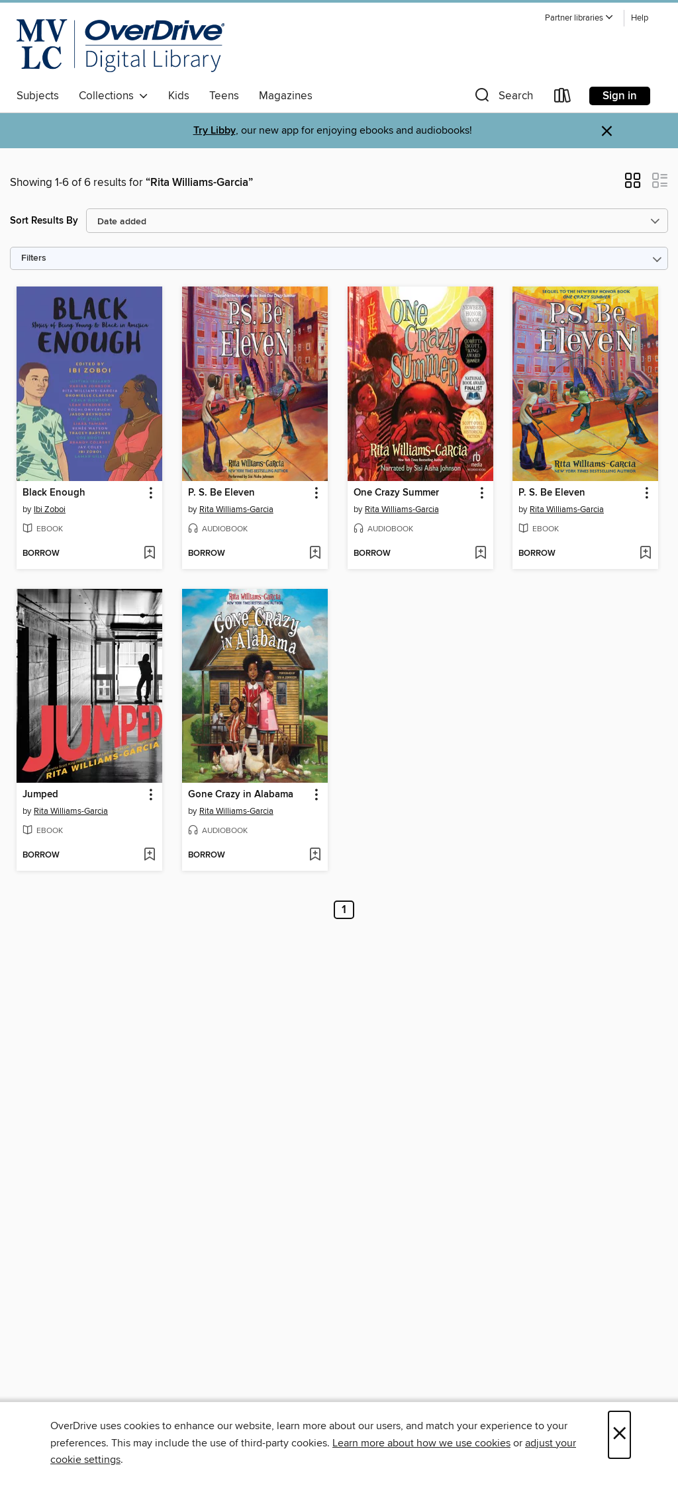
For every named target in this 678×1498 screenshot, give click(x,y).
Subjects (38, 96)
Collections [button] (113, 96)
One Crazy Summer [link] (396, 493)
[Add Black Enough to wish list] (149, 553)
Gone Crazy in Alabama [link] (240, 795)
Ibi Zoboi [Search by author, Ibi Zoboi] (50, 509)
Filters (33, 258)
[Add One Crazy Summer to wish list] (480, 553)
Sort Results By (44, 220)
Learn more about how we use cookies (421, 1443)
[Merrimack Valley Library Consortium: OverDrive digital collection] (120, 45)
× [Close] (619, 1435)
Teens (224, 96)
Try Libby (214, 131)
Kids (178, 96)
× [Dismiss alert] (607, 131)
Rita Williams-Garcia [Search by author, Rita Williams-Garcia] (236, 509)
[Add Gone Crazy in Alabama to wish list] (315, 855)
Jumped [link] (40, 795)
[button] (579, 18)
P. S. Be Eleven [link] (221, 493)
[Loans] (563, 98)
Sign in (620, 96)
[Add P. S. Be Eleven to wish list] (315, 553)
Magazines (286, 96)
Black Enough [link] (54, 493)
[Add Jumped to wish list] (149, 855)
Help (639, 18)
